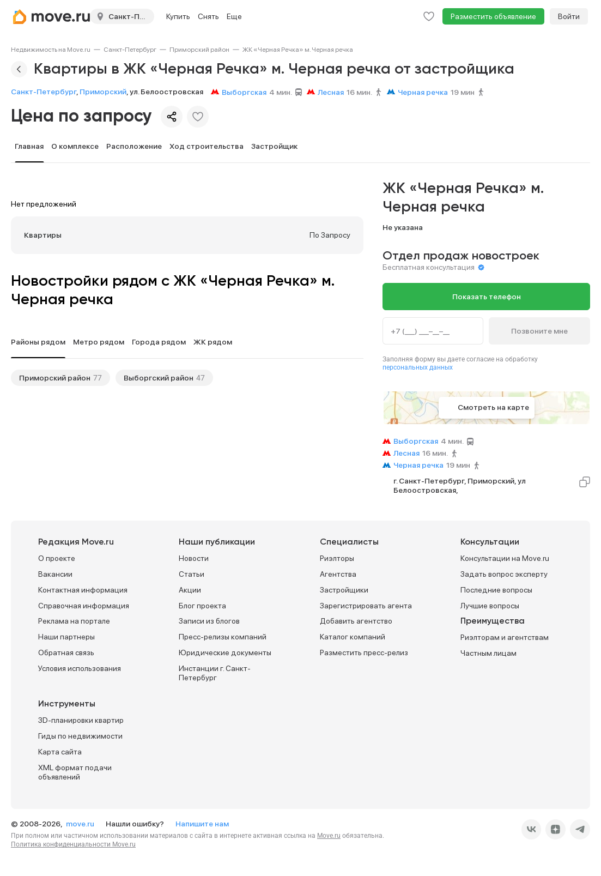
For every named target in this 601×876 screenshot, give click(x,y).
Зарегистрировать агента (366, 605)
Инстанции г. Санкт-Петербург (215, 673)
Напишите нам (202, 823)
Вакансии (55, 574)
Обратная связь (66, 652)
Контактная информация (83, 589)
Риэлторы (337, 558)
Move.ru (329, 835)
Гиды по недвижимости (80, 736)
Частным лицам (488, 653)
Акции (190, 589)
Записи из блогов (209, 621)
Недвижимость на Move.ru (50, 49)
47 (200, 377)
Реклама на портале (74, 621)
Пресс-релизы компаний (222, 636)
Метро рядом (98, 341)
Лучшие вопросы (489, 605)
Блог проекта (202, 605)
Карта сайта (60, 751)
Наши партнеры (66, 636)
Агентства (338, 574)
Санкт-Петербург (130, 49)
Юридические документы (225, 652)
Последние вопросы (496, 589)
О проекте (56, 558)
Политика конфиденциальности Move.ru (73, 844)
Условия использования (79, 668)
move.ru (81, 823)
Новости (194, 558)
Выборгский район (158, 377)
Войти (569, 16)
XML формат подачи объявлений (75, 772)
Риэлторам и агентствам (504, 637)
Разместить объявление (493, 16)
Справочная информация (83, 605)
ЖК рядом (212, 341)
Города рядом (159, 341)
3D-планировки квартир (81, 720)
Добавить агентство (356, 621)
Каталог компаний (352, 636)
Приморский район (199, 49)
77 (97, 377)
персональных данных (418, 367)
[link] (50, 49)
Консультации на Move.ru (504, 558)
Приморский (103, 91)
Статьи (191, 574)
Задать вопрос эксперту (504, 574)
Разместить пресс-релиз (364, 652)
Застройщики (344, 589)
